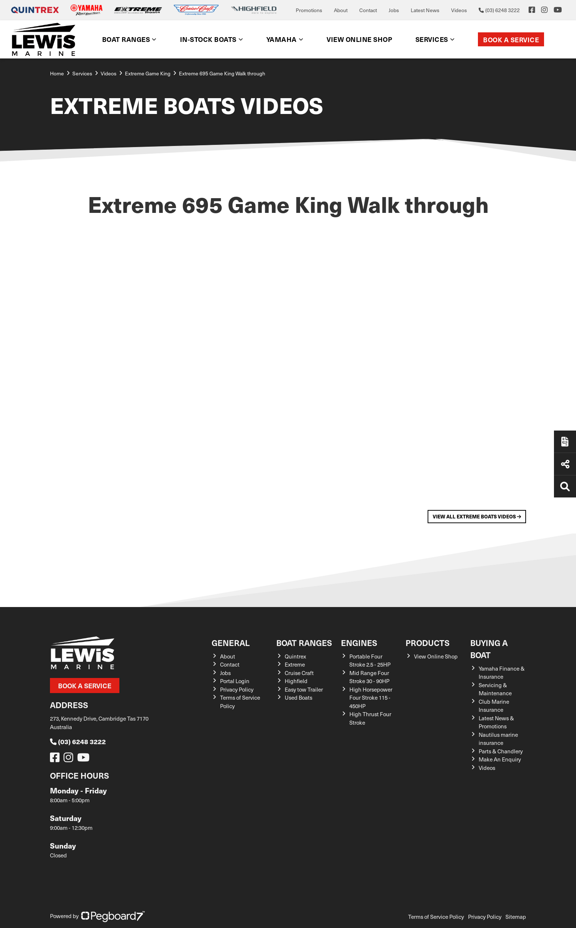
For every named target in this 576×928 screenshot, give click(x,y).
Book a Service (511, 39)
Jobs (394, 10)
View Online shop (359, 39)
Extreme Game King (147, 73)
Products (428, 642)
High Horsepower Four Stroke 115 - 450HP (370, 698)
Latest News (425, 10)
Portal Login (234, 681)
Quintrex (295, 656)
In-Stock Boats (208, 39)
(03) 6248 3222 (78, 741)
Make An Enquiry (500, 759)
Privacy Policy (236, 689)
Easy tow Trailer (304, 689)
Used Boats (298, 697)
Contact (368, 10)
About (341, 10)
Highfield (296, 681)
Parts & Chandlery (501, 751)
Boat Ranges (126, 39)
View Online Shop (436, 656)
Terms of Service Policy (436, 916)
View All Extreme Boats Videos (477, 516)
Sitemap (515, 916)
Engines (359, 642)
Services (431, 39)
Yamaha (281, 39)
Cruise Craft (299, 673)
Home (57, 73)
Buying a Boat (489, 648)
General (231, 642)
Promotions (309, 10)
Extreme (295, 664)
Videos (459, 10)
